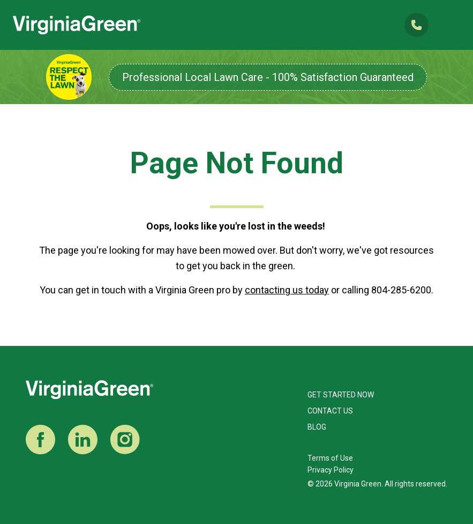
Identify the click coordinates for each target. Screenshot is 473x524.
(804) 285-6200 (416, 25)
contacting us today (287, 290)
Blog (316, 427)
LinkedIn (82, 439)
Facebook (40, 439)
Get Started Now (340, 394)
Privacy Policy (330, 470)
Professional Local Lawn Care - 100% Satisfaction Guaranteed (268, 77)
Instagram (125, 439)
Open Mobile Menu (450, 25)
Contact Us (330, 411)
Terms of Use (330, 458)
